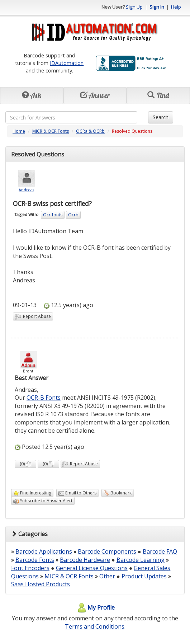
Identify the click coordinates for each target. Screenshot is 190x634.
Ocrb (73, 215)
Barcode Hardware (85, 560)
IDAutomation (67, 62)
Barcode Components (107, 551)
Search (160, 117)
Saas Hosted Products (40, 584)
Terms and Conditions (94, 626)
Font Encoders (30, 568)
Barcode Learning (141, 560)
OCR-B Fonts (44, 397)
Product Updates (144, 576)
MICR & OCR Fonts (50, 131)
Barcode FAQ (160, 551)
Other (107, 576)
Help (176, 7)
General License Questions (92, 568)
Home (19, 131)
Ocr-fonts (52, 215)
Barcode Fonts (34, 560)
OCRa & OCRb (90, 131)
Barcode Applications (43, 551)
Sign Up (134, 7)
